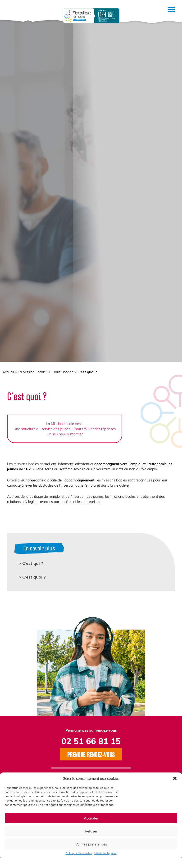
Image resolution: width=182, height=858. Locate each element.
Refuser (91, 831)
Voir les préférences (91, 844)
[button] (175, 778)
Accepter (91, 818)
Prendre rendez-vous (91, 754)
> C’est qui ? (30, 563)
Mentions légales (105, 853)
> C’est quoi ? (32, 577)
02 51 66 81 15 (91, 740)
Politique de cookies (79, 853)
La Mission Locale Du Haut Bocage (45, 371)
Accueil (8, 371)
